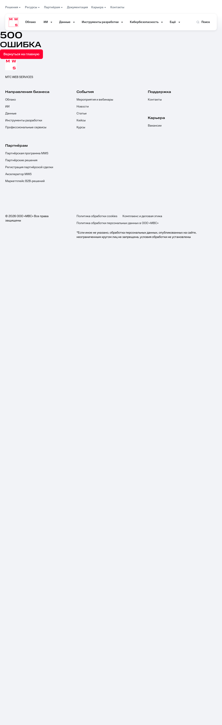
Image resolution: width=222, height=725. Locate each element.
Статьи (82, 113)
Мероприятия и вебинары (95, 100)
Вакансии (155, 126)
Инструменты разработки (23, 120)
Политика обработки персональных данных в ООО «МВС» (117, 223)
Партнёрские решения (21, 160)
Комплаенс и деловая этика (142, 216)
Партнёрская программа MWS (26, 153)
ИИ (7, 106)
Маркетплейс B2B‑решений (25, 181)
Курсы (81, 127)
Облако (10, 100)
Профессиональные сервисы (25, 127)
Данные (10, 113)
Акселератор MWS (18, 174)
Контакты (155, 100)
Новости (83, 106)
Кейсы (81, 120)
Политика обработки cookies (97, 216)
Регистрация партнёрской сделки (29, 167)
